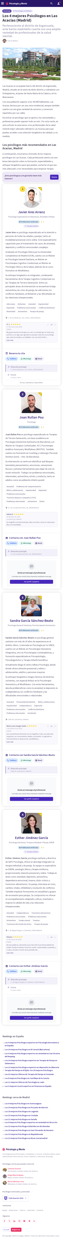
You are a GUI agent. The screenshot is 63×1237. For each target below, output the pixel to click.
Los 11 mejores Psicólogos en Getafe (21, 1119)
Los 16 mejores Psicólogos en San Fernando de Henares (29, 1130)
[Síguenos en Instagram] (19, 1221)
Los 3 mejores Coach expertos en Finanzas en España (28, 1086)
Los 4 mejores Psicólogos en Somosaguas (23, 1103)
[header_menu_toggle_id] (2, 3)
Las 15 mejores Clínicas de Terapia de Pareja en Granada (29, 1074)
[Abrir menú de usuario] (58, 3)
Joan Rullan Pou (31, 417)
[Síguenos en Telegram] (29, 1221)
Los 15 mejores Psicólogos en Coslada (21, 1115)
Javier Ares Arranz (31, 212)
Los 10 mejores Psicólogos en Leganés (21, 1111)
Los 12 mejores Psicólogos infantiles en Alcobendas (27, 1126)
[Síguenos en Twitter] (9, 1221)
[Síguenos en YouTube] (24, 1221)
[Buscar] (51, 3)
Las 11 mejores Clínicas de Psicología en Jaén (24, 1082)
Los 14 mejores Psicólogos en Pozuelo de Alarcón (26, 1107)
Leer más (10, 340)
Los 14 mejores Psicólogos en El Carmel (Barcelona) (27, 1049)
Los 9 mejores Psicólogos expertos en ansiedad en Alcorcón (31, 1122)
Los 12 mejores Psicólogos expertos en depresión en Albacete (32, 1067)
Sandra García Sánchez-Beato (31, 620)
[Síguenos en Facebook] (4, 1221)
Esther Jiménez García (31, 837)
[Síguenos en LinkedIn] (14, 1221)
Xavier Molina (12, 41)
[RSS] (34, 1221)
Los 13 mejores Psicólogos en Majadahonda (24, 1134)
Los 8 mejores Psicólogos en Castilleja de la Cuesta (27, 1078)
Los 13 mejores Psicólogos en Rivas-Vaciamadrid (26, 1138)
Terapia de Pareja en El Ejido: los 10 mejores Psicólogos (29, 1070)
